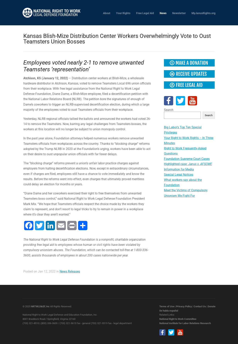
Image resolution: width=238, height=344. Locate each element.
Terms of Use (166, 306)
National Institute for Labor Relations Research (185, 323)
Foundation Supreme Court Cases (187, 159)
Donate (211, 306)
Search (168, 110)
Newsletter (179, 13)
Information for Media (179, 169)
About (106, 13)
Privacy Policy (184, 306)
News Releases (70, 271)
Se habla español (168, 310)
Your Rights (123, 13)
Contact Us (200, 306)
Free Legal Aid (145, 13)
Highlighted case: (188, 164)
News (163, 13)
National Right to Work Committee (177, 319)
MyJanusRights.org (203, 13)
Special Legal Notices (178, 174)
